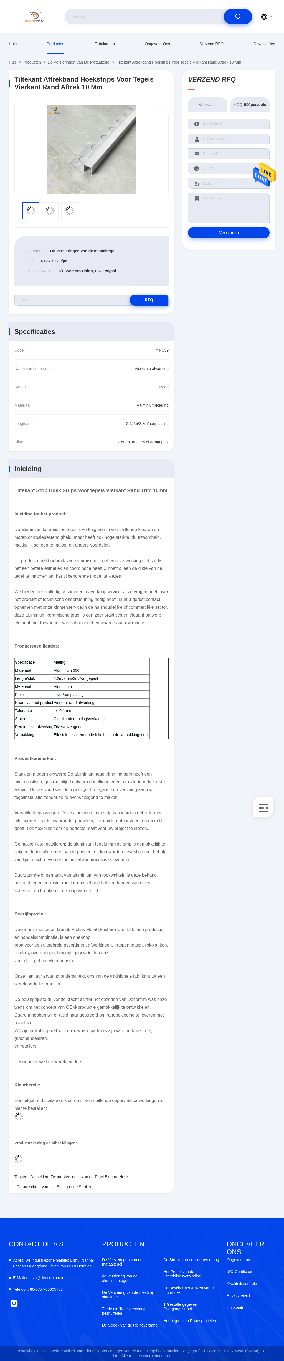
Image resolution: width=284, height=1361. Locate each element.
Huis (13, 44)
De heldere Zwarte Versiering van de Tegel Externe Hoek (79, 1176)
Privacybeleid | (29, 1351)
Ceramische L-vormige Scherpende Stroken (54, 1186)
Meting (59, 662)
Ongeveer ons (157, 44)
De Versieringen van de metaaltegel (79, 62)
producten (55, 44)
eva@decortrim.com (39, 1278)
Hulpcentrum (238, 1307)
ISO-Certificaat (239, 1271)
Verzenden (229, 232)
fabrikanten (104, 44)
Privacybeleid (238, 1295)
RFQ (149, 300)
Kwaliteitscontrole (242, 1283)
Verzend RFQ (212, 44)
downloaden (264, 44)
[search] (238, 16)
